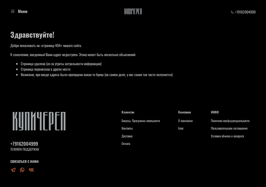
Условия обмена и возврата (227, 136)
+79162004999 (243, 12)
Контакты (127, 128)
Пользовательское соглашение (229, 128)
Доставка (127, 136)
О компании (185, 120)
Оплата (126, 143)
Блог (181, 128)
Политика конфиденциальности (230, 120)
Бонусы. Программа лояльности (141, 120)
